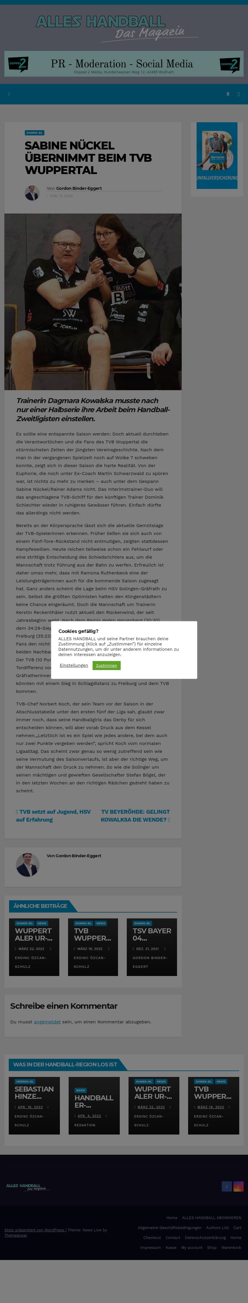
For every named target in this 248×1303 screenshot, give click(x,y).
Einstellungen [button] (74, 665)
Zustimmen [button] (106, 665)
